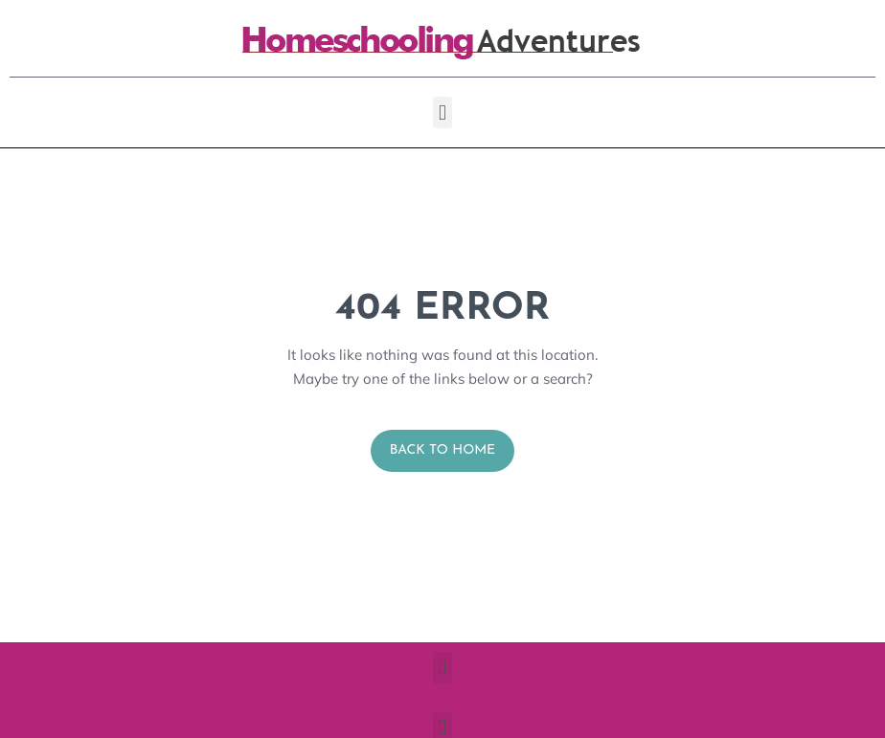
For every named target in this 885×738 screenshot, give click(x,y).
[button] (442, 112)
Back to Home (443, 450)
